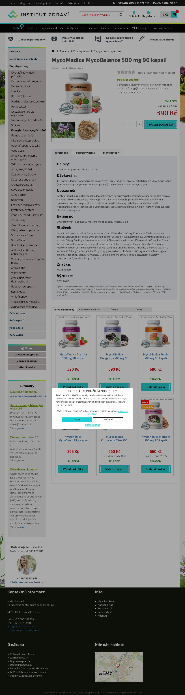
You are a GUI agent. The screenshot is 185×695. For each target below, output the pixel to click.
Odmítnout (108, 420)
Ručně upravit (92, 425)
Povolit (77, 420)
